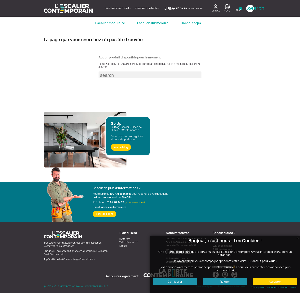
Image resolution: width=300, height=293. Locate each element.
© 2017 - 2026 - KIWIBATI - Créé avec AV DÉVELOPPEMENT (76, 286)
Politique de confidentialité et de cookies (274, 287)
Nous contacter (147, 8)
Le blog (123, 245)
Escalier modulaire (110, 23)
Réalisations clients (118, 8)
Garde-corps (190, 23)
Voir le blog (121, 147)
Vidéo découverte (128, 242)
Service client (104, 214)
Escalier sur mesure (152, 23)
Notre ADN (124, 238)
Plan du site (128, 233)
